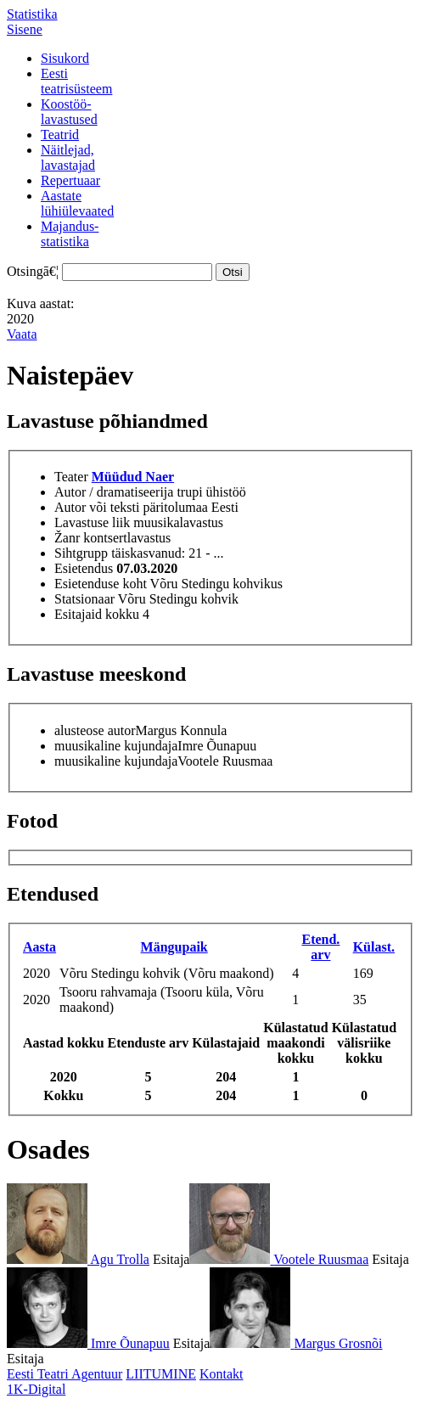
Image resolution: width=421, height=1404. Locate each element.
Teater (71, 476)
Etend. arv (320, 947)
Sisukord (65, 58)
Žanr (67, 538)
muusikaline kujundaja (115, 746)
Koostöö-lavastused (69, 111)
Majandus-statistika (69, 234)
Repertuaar (70, 180)
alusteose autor (95, 730)
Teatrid (60, 134)
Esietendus (83, 568)
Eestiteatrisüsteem (76, 81)
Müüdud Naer (133, 476)
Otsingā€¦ (33, 271)
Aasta (39, 947)
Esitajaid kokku (96, 614)
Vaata (22, 334)
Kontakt (221, 1374)
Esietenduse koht (100, 583)
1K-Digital (36, 1389)
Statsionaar (84, 599)
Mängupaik (174, 947)
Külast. (374, 947)
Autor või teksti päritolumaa (131, 507)
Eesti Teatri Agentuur (64, 1374)
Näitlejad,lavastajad (68, 157)
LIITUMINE (161, 1374)
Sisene (24, 29)
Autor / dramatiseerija (113, 492)
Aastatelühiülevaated (77, 203)
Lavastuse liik (92, 522)
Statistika (32, 14)
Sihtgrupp (81, 553)
